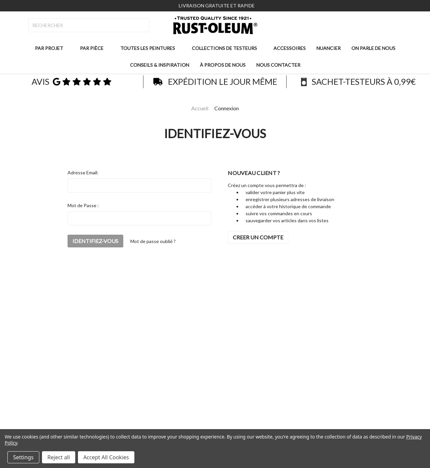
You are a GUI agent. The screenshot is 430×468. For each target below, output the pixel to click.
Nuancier (328, 48)
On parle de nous (373, 48)
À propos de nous (223, 65)
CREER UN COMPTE (258, 237)
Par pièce (94, 48)
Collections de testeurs (227, 48)
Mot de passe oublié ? (153, 241)
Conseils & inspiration (159, 65)
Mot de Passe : (83, 205)
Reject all (58, 457)
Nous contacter (278, 65)
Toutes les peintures (150, 48)
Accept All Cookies (106, 457)
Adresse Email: (83, 172)
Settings (23, 457)
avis (71, 82)
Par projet (52, 48)
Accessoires (289, 48)
